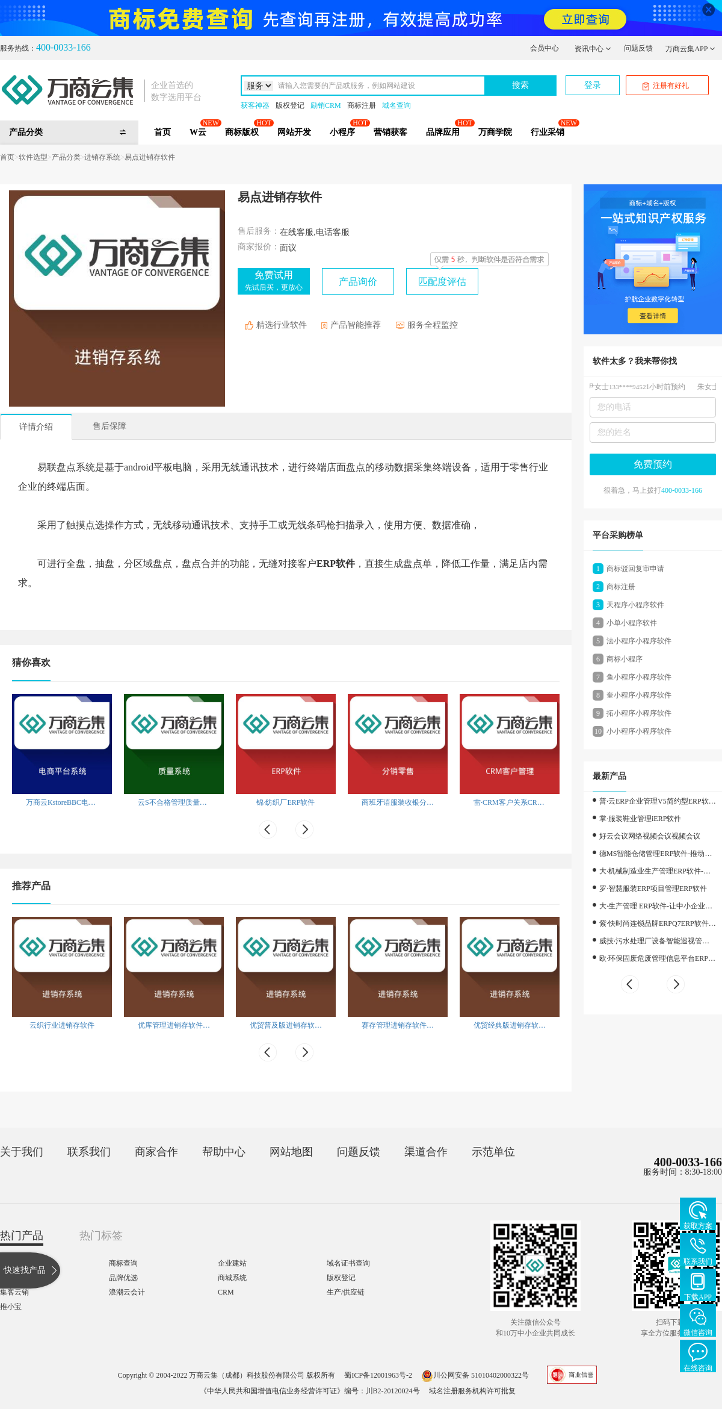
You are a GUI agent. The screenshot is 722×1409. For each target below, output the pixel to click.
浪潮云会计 (127, 1292)
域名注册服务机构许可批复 (472, 1391)
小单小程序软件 (631, 623)
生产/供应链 (346, 1292)
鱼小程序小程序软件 (638, 677)
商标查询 (123, 1263)
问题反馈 (638, 48)
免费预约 (653, 464)
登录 (592, 85)
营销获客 (390, 132)
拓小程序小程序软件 (638, 713)
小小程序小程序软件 (638, 731)
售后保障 (109, 426)
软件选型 (33, 157)
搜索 (520, 85)
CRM (226, 1292)
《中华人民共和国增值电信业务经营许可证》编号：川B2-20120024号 (310, 1391)
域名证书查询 (348, 1263)
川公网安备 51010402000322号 (475, 1375)
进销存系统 (102, 157)
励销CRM (325, 105)
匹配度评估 (442, 281)
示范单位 (493, 1152)
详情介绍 (36, 426)
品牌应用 (443, 132)
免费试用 (273, 281)
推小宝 (11, 1306)
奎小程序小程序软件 (638, 695)
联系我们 (89, 1152)
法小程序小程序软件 (638, 641)
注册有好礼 (666, 85)
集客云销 (14, 1292)
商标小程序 (624, 659)
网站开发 (294, 132)
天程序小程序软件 (635, 605)
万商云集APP (690, 49)
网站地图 (291, 1152)
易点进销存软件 (150, 157)
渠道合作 (426, 1152)
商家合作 (156, 1152)
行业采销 (547, 132)
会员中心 (544, 48)
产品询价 (358, 281)
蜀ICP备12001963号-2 (378, 1375)
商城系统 (232, 1277)
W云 (198, 132)
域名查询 (396, 105)
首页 (162, 132)
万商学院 (495, 132)
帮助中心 (223, 1152)
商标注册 (361, 105)
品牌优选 (123, 1277)
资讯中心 (593, 49)
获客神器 (255, 105)
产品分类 (66, 157)
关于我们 (21, 1152)
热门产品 (21, 1235)
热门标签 (101, 1235)
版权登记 (290, 105)
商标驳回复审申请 (635, 568)
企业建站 (232, 1263)
